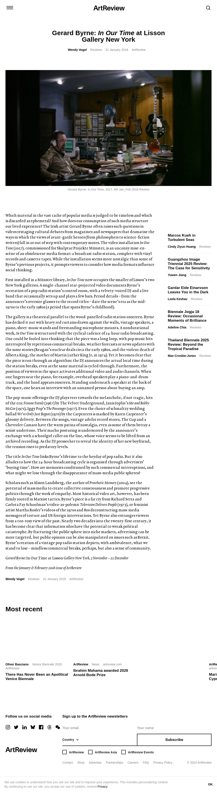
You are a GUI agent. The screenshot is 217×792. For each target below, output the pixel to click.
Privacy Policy (162, 762)
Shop (80, 762)
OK (210, 784)
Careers (133, 762)
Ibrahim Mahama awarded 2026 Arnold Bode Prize (100, 672)
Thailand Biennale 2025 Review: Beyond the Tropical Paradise (188, 344)
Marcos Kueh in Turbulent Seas (182, 237)
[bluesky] (33, 727)
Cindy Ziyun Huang (182, 246)
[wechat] (58, 727)
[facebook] (41, 727)
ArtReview (80, 664)
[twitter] (16, 727)
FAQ (146, 762)
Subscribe (174, 740)
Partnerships (114, 762)
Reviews (96, 50)
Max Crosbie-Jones (182, 355)
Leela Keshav (177, 299)
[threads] (49, 727)
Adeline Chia (177, 327)
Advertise (95, 762)
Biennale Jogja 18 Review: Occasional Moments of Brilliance (187, 316)
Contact (67, 762)
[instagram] (8, 727)
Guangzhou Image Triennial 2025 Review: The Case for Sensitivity (189, 263)
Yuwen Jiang (177, 275)
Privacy (102, 786)
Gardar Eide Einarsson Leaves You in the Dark (188, 290)
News (95, 664)
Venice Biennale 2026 (47, 664)
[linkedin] (24, 727)
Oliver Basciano (17, 664)
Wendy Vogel (77, 50)
